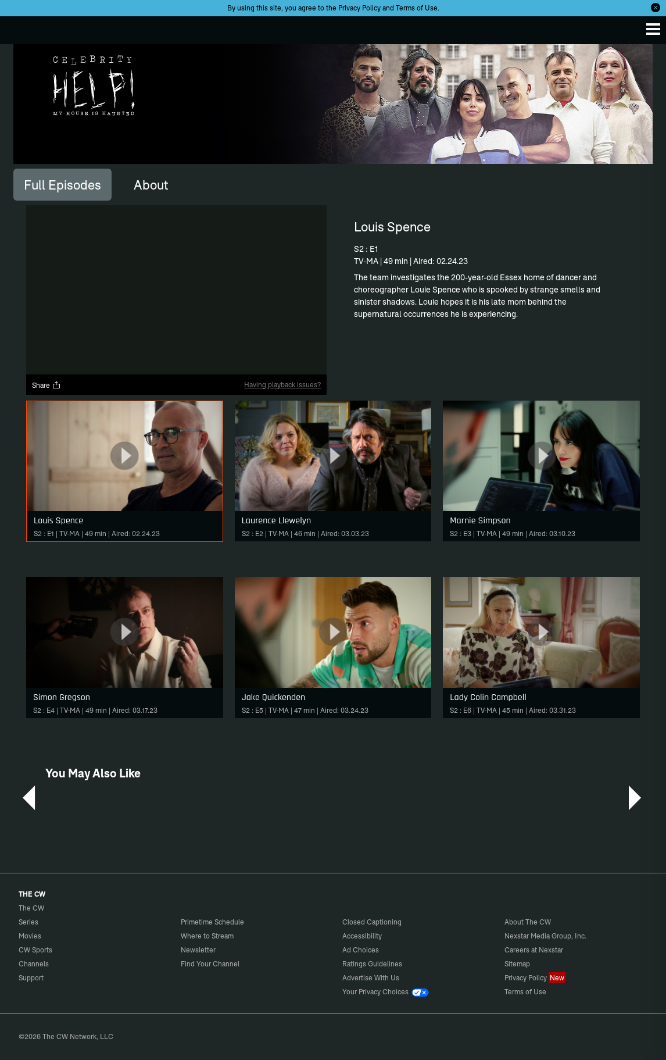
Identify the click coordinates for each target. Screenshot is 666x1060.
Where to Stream (207, 935)
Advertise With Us (370, 977)
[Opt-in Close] (655, 7)
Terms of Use (417, 7)
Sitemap (517, 963)
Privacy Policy (359, 7)
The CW (20, 27)
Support (31, 977)
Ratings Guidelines (372, 963)
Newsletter (198, 949)
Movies (30, 935)
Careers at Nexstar (533, 949)
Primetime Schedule (212, 922)
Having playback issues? (282, 384)
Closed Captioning (372, 922)
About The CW (527, 922)
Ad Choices (360, 949)
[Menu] (653, 29)
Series (28, 922)
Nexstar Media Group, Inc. (545, 935)
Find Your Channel (210, 963)
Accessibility (362, 935)
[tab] (62, 184)
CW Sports (35, 949)
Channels (34, 963)
